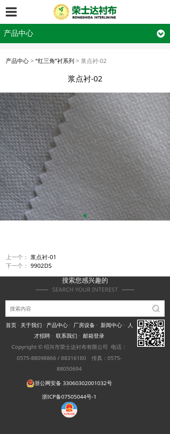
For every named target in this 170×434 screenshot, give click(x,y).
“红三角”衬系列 (54, 61)
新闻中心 (111, 325)
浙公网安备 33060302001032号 (69, 383)
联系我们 (66, 335)
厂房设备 (84, 325)
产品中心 (17, 61)
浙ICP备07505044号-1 (69, 396)
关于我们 (31, 325)
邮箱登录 (93, 335)
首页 (11, 325)
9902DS (41, 265)
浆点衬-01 (43, 257)
